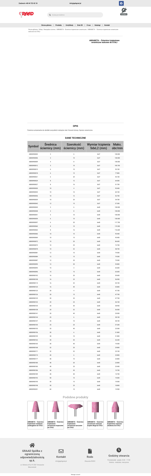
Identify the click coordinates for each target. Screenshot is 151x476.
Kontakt (107, 25)
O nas (89, 25)
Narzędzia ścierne (49, 29)
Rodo (90, 456)
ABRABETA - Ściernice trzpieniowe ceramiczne (71, 29)
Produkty (58, 25)
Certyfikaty (69, 25)
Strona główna (46, 25)
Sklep (40, 29)
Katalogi (97, 25)
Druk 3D (80, 25)
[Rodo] (90, 451)
